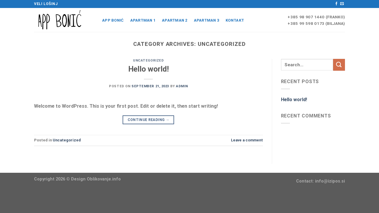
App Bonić (113, 20)
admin (182, 86)
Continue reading (149, 120)
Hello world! (148, 68)
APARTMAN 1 (143, 20)
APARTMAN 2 (174, 20)
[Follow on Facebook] (336, 4)
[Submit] (339, 64)
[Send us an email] (342, 4)
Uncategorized (148, 60)
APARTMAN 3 (206, 20)
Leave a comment (247, 140)
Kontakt (235, 20)
